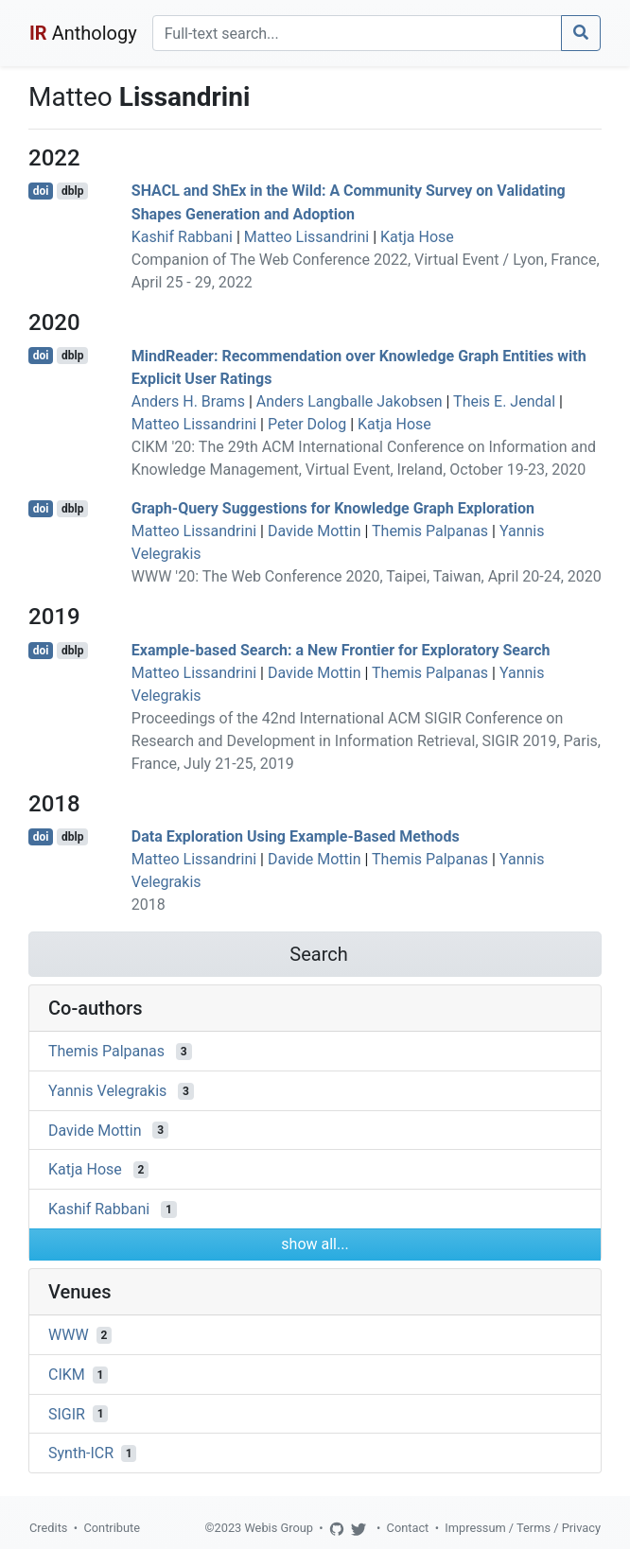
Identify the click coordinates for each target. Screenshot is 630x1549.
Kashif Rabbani (182, 237)
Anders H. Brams (188, 401)
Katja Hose (417, 237)
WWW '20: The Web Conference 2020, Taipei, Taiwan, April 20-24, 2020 (366, 576)
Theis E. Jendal (504, 401)
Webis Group (278, 1528)
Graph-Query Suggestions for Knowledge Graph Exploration (332, 508)
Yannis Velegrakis (107, 1091)
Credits (48, 1528)
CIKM (66, 1375)
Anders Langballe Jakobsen (349, 401)
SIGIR (66, 1413)
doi (41, 191)
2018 (148, 905)
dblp (72, 191)
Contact (408, 1528)
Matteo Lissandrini (306, 237)
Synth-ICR (81, 1453)
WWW (68, 1335)
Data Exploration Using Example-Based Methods (295, 836)
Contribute (111, 1528)
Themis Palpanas (430, 531)
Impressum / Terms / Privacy (523, 1528)
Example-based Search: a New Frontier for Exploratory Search (341, 650)
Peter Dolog (307, 424)
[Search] (357, 33)
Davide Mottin (314, 531)
